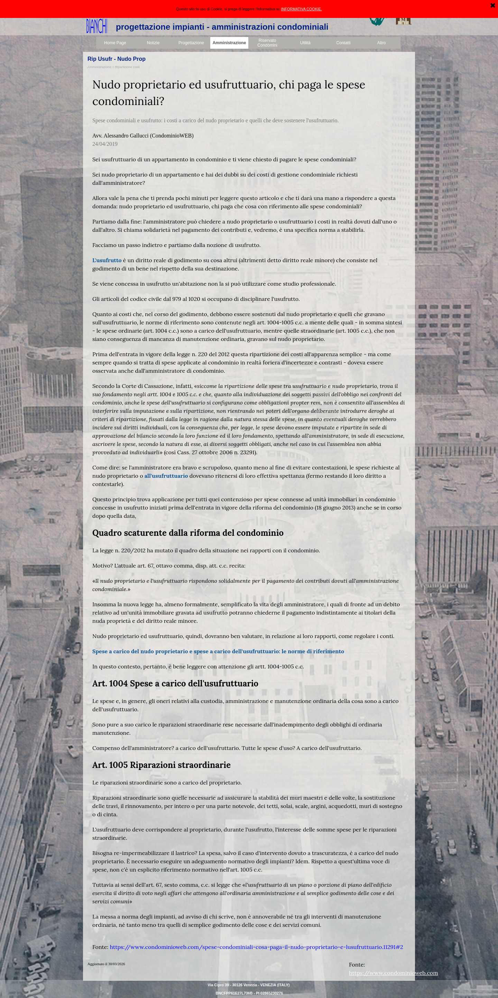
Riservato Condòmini (267, 43)
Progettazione (191, 42)
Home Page (115, 42)
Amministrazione (229, 42)
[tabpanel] (249, 513)
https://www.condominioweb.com (393, 972)
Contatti (343, 42)
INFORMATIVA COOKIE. (301, 5)
